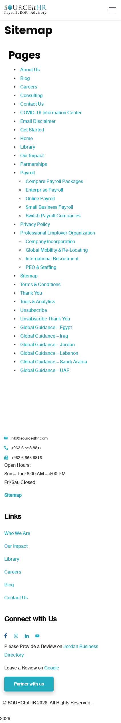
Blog (25, 78)
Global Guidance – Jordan (47, 344)
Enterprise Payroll (44, 190)
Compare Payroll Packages (54, 181)
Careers (28, 87)
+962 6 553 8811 (26, 448)
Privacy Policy (35, 224)
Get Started (32, 130)
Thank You (31, 293)
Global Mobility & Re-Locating (57, 250)
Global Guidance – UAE (44, 370)
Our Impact (32, 155)
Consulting (31, 95)
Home (26, 138)
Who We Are (17, 533)
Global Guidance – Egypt (46, 327)
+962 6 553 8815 (26, 457)
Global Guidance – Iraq (44, 336)
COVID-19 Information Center (51, 112)
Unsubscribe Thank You (45, 319)
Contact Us (32, 104)
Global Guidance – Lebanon (49, 353)
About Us (30, 69)
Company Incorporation (50, 241)
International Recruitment (52, 258)
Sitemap (29, 276)
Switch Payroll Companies (53, 215)
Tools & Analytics (37, 301)
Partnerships (33, 164)
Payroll (27, 173)
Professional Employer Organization (57, 233)
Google (51, 668)
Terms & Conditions (40, 284)
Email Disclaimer (38, 121)
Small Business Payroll (49, 207)
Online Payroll (40, 198)
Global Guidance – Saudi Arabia (53, 362)
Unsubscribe (33, 310)
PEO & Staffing (41, 267)
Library (27, 147)
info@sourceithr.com (29, 438)
